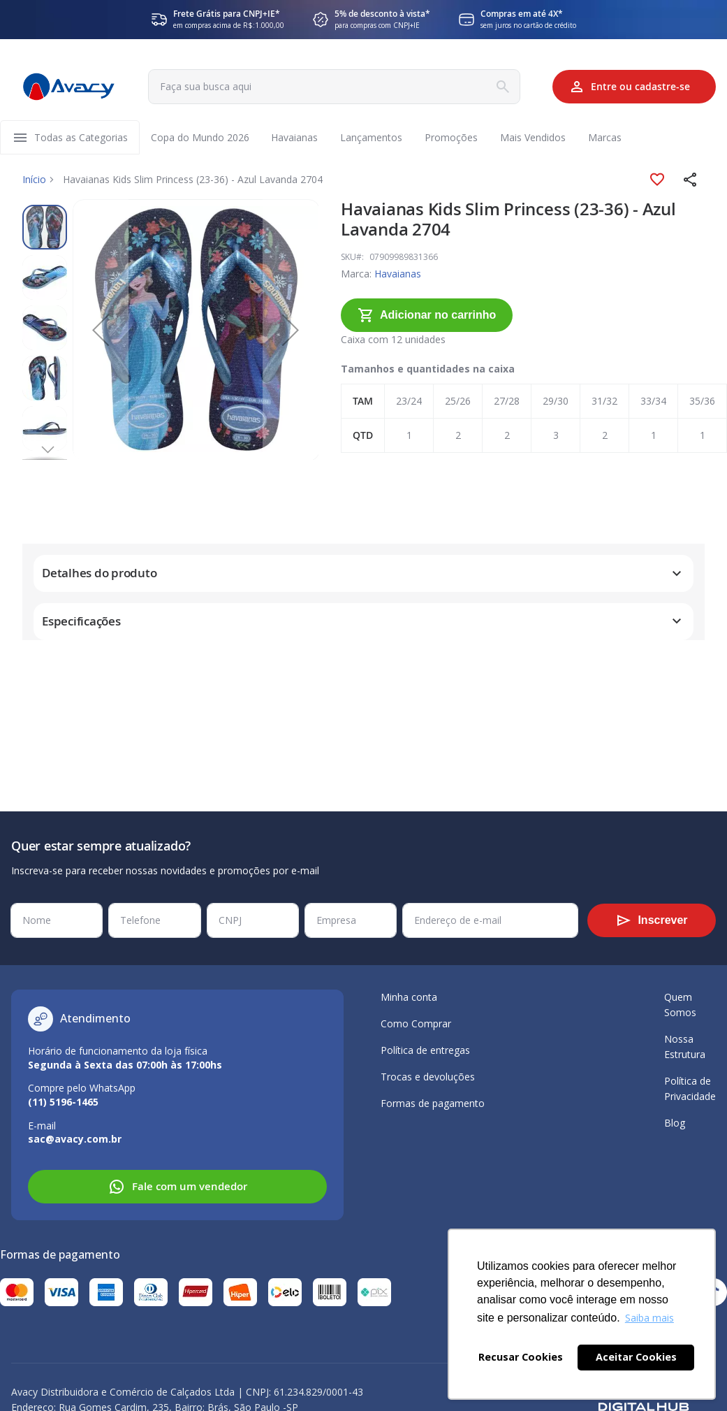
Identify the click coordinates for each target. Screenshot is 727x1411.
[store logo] (68, 87)
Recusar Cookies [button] (520, 1356)
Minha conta (409, 997)
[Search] (499, 86)
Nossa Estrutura (684, 1046)
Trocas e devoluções (428, 1076)
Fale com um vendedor (177, 1186)
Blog (674, 1122)
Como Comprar (416, 1023)
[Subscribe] (651, 920)
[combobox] (332, 86)
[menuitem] (81, 137)
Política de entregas (425, 1050)
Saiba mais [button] (649, 1317)
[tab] (363, 540)
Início (34, 180)
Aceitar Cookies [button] (636, 1356)
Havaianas (359, 274)
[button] (691, 180)
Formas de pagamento (433, 1103)
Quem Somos (680, 1004)
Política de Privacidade (690, 1088)
